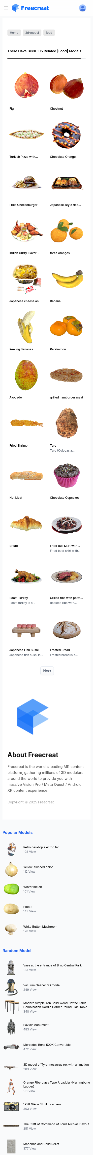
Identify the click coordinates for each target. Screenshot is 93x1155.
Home (14, 32)
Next (47, 671)
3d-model (32, 32)
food (49, 32)
